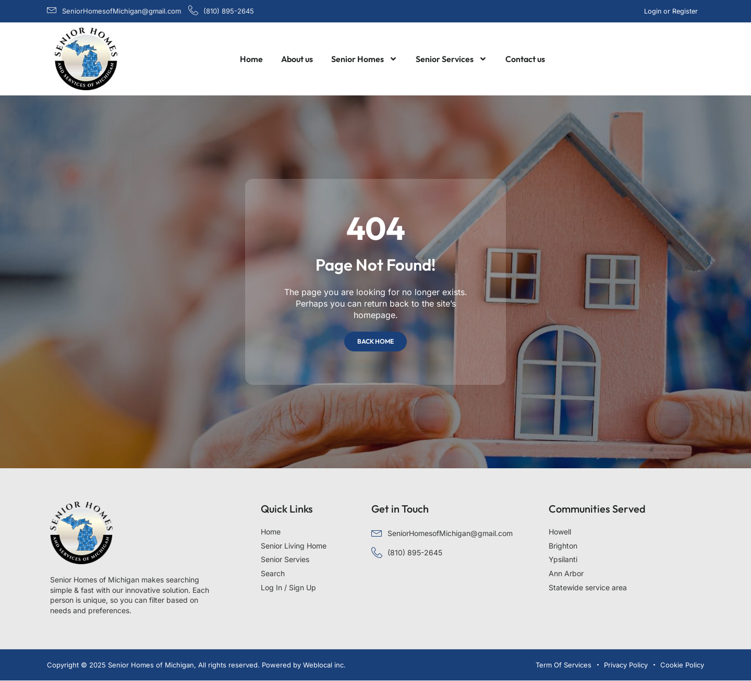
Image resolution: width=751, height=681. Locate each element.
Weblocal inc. (324, 665)
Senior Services (451, 59)
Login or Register (672, 11)
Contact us (525, 59)
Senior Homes (364, 59)
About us (297, 59)
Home (251, 59)
